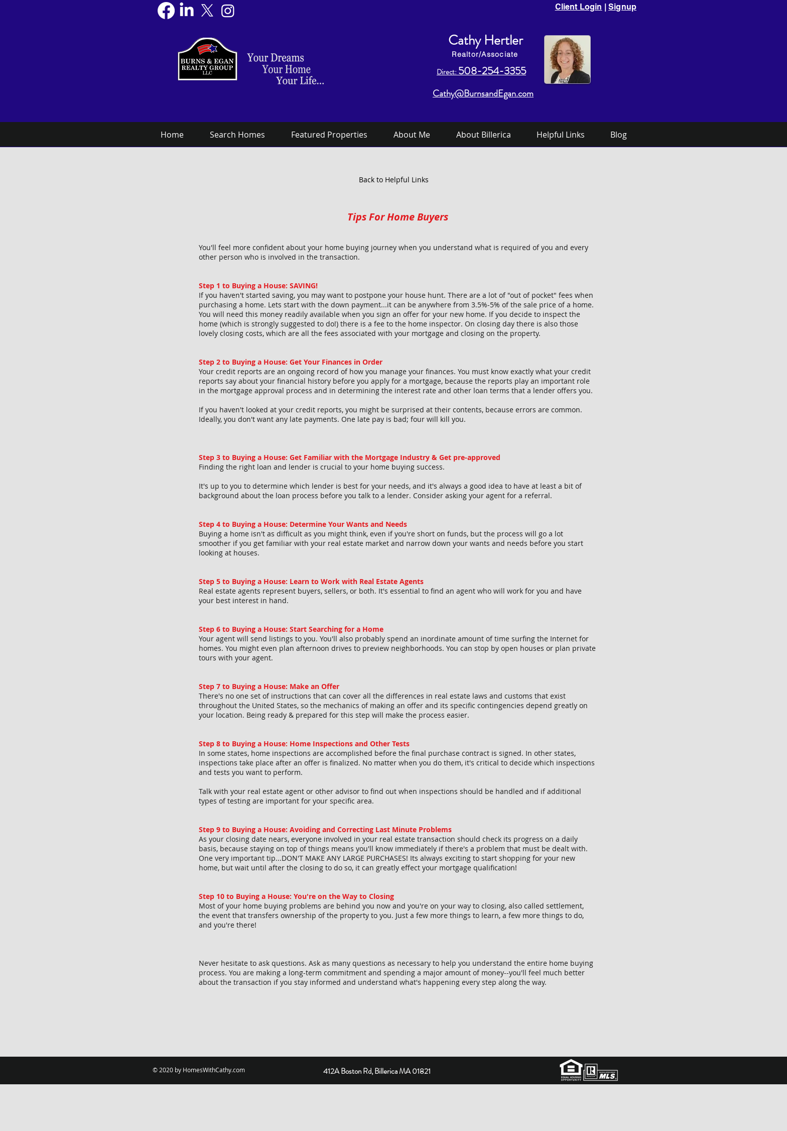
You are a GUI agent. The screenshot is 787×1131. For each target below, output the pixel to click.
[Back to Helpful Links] (393, 180)
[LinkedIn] (186, 10)
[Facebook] (166, 10)
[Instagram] (227, 10)
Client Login (578, 7)
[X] (207, 10)
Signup (622, 7)
